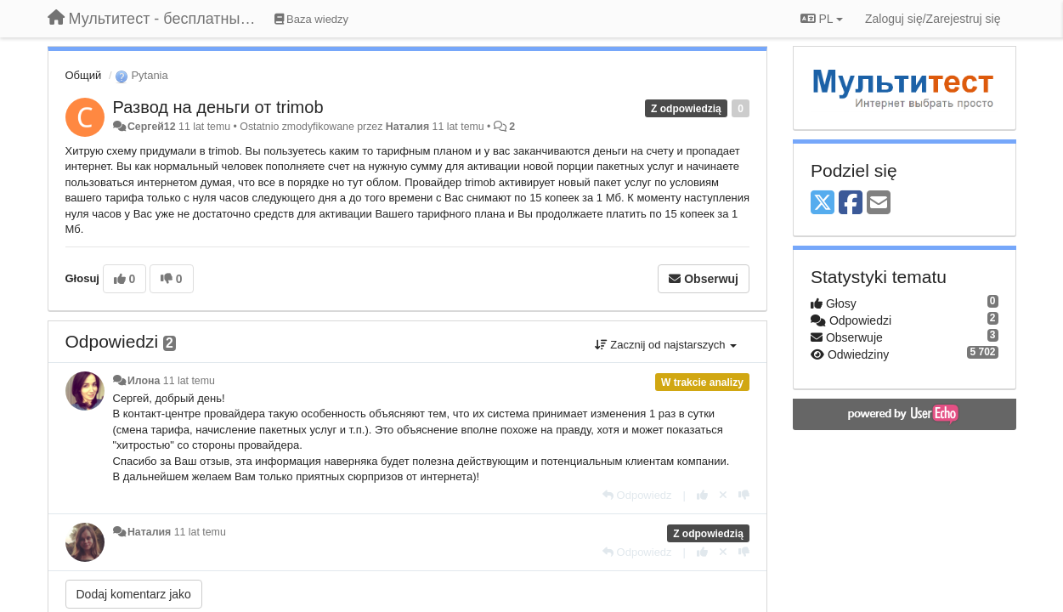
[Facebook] (850, 203)
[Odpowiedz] (637, 495)
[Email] (879, 203)
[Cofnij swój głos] (723, 495)
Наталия (409, 127)
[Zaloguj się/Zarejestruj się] (933, 18)
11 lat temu (189, 381)
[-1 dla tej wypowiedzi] (743, 495)
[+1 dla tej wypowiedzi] (702, 495)
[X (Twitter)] (822, 203)
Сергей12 (151, 127)
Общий (83, 75)
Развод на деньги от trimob (218, 107)
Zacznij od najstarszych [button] (666, 344)
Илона (143, 381)
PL (821, 19)
